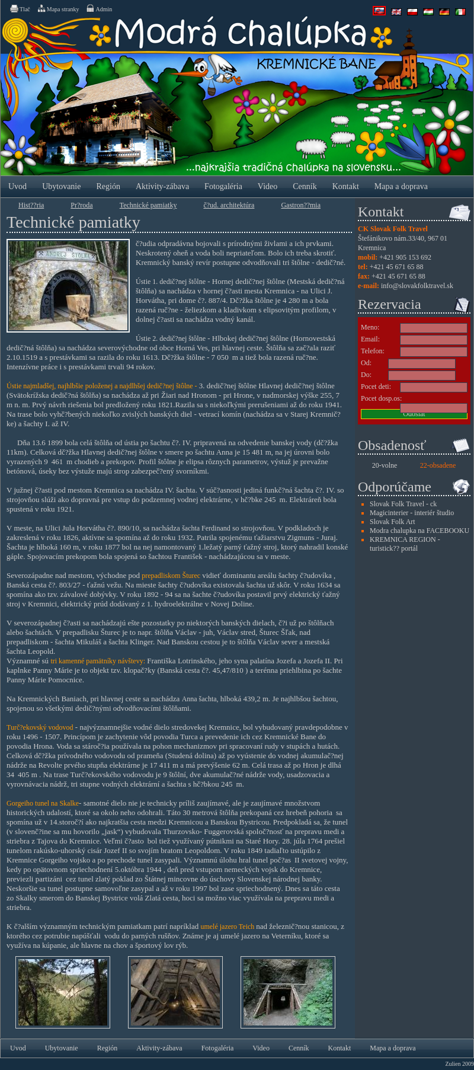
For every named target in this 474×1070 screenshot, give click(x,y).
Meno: (370, 327)
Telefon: (373, 351)
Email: (370, 339)
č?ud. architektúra (228, 205)
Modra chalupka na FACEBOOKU (419, 530)
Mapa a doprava (401, 186)
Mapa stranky (58, 8)
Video (267, 186)
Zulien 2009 (459, 1064)
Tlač (19, 8)
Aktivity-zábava (162, 186)
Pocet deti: (376, 386)
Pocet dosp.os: (381, 398)
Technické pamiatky (148, 205)
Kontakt (345, 186)
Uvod (17, 186)
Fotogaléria (223, 186)
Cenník (304, 186)
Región (108, 186)
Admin (98, 8)
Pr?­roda (81, 205)
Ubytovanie (61, 186)
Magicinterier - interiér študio (412, 513)
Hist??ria (31, 205)
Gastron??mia (301, 205)
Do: (366, 374)
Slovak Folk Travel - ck (403, 504)
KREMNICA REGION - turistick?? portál (405, 543)
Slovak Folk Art (392, 522)
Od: (366, 363)
